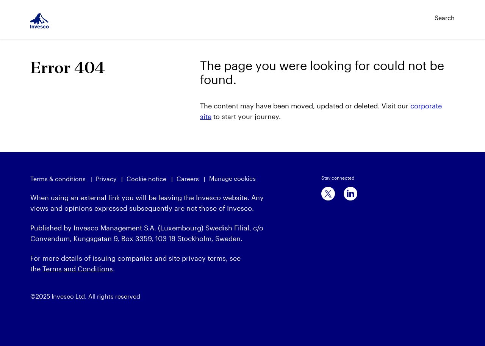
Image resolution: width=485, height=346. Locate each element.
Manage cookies (232, 178)
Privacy (106, 178)
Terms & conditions (58, 178)
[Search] (428, 14)
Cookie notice (146, 178)
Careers (188, 178)
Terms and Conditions (77, 269)
